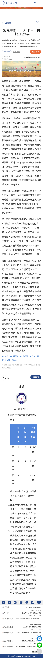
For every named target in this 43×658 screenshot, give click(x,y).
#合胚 (7, 359)
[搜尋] (35, 2)
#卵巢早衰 (14, 356)
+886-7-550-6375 (35, 638)
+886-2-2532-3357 (35, 616)
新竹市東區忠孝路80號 (33, 607)
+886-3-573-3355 (35, 610)
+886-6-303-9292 (35, 630)
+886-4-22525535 (35, 624)
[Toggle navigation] (38, 3)
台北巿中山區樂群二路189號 (31, 613)
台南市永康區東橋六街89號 (32, 627)
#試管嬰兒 (24, 356)
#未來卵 (5, 356)
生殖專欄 (7, 52)
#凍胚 (14, 359)
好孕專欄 (6, 23)
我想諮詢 (35, 52)
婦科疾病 (16, 51)
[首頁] (11, 2)
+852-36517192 (36, 652)
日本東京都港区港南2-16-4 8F (31, 641)
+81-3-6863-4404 (35, 643)
